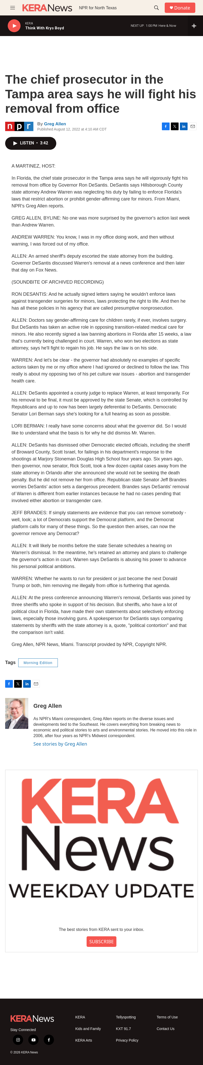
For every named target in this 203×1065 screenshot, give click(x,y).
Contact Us (165, 1029)
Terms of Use (167, 1017)
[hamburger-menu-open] (12, 8)
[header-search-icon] (156, 7)
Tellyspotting (126, 1017)
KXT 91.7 (123, 1029)
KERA (80, 1017)
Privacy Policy (127, 1040)
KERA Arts (83, 1040)
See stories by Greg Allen (60, 744)
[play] (14, 26)
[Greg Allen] (16, 713)
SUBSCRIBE (101, 941)
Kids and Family (88, 1029)
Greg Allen (55, 123)
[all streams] (195, 25)
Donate (182, 8)
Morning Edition (38, 663)
